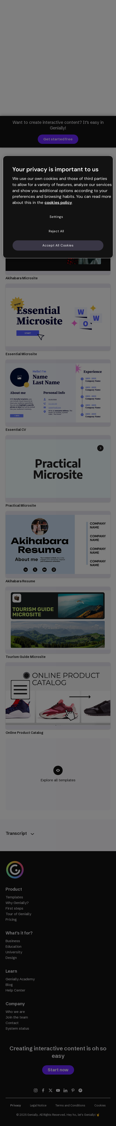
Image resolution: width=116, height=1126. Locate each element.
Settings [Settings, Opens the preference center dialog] (56, 217)
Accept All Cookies (58, 245)
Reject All (56, 231)
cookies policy (58, 202)
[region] (58, 206)
